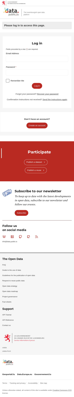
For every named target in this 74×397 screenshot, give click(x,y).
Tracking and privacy (18, 383)
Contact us (6, 325)
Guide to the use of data (11, 270)
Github (29, 236)
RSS (37, 236)
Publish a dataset (34, 162)
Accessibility (33, 383)
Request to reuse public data (13, 281)
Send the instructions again (55, 99)
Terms (5, 383)
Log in (37, 86)
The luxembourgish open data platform (34, 13)
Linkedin (12, 236)
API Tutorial (6, 315)
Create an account (37, 125)
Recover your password (47, 94)
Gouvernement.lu (42, 374)
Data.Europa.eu (24, 374)
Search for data (65, 9)
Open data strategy (9, 286)
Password (10, 67)
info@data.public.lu (9, 242)
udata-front (6, 351)
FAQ (4, 265)
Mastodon (21, 236)
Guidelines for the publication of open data (18, 275)
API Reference (8, 320)
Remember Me (17, 81)
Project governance (9, 297)
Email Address (12, 53)
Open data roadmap (10, 291)
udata (4, 348)
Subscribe (21, 213)
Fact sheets (6, 302)
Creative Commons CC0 (62, 390)
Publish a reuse (34, 170)
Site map (43, 383)
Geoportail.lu (8, 374)
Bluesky (4, 236)
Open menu (70, 9)
